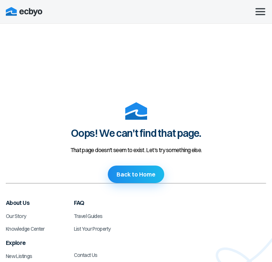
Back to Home (136, 174)
